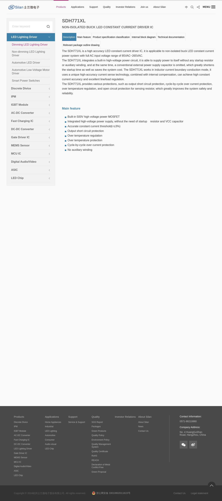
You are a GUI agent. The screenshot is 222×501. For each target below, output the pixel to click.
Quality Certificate (100, 451)
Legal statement (199, 493)
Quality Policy (98, 435)
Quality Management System (101, 445)
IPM (16, 426)
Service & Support (76, 422)
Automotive (50, 435)
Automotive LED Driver (26, 62)
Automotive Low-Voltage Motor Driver (31, 72)
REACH (95, 460)
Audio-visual (50, 444)
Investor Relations (125, 416)
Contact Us (143, 431)
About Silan (145, 416)
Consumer (49, 440)
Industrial (49, 426)
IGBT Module (20, 431)
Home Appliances (53, 422)
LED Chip (18, 475)
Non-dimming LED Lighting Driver (28, 54)
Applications (52, 416)
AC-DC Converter (22, 435)
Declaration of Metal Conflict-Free (101, 466)
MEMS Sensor (20, 457)
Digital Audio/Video (22, 466)
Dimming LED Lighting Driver (30, 44)
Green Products (99, 431)
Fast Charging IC (22, 440)
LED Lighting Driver (23, 448)
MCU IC (17, 462)
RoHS (94, 456)
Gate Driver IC (20, 453)
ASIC (16, 471)
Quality (96, 416)
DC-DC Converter (22, 444)
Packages (96, 426)
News (140, 426)
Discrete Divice (21, 422)
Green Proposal (99, 472)
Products (19, 416)
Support (73, 416)
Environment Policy (100, 440)
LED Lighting (51, 431)
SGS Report (97, 422)
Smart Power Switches (26, 81)
